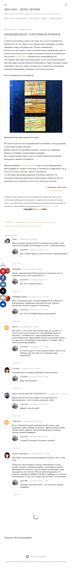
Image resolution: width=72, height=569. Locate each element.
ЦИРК (44, 18)
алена (15, 326)
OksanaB (16, 269)
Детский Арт (37, 226)
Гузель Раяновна (20, 453)
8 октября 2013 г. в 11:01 (38, 280)
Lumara (15, 368)
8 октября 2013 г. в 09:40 (57, 394)
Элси (14, 239)
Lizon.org (38, 209)
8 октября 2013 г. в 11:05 (38, 310)
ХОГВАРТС (34, 18)
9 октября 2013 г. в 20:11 (38, 437)
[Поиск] (66, 4)
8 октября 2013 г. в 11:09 (38, 377)
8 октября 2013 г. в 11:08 (38, 347)
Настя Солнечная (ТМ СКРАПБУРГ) (29, 394)
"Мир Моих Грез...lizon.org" (49, 206)
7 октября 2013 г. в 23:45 (38, 250)
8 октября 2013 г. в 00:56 (31, 269)
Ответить (16, 264)
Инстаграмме (21, 56)
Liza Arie (24, 249)
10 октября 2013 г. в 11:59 (38, 481)
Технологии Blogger (36, 556)
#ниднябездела (28, 165)
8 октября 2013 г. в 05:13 (28, 327)
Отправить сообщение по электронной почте (35, 222)
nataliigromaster (19, 297)
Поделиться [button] (9, 222)
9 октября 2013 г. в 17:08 (32, 421)
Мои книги (21, 18)
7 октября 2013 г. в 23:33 (27, 239)
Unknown (16, 421)
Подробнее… (56, 18)
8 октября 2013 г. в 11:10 (38, 404)
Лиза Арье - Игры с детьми (22, 9)
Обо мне (9, 18)
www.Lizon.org (58, 190)
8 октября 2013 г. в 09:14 (30, 369)
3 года (28, 226)
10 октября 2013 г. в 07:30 (39, 454)
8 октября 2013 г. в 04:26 (38, 297)
